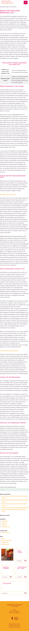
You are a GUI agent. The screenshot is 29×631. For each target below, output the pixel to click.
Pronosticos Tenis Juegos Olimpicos (9, 350)
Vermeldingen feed (6, 540)
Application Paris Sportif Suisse (8, 194)
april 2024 (4, 523)
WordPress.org (5, 544)
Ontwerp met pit (16, 624)
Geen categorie (5, 532)
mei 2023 (4, 524)
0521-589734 (15, 606)
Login (3, 538)
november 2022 (6, 526)
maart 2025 (5, 521)
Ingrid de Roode (16, 627)
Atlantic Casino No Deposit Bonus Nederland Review (15, 507)
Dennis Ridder (17, 625)
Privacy (14, 609)
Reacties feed (5, 542)
